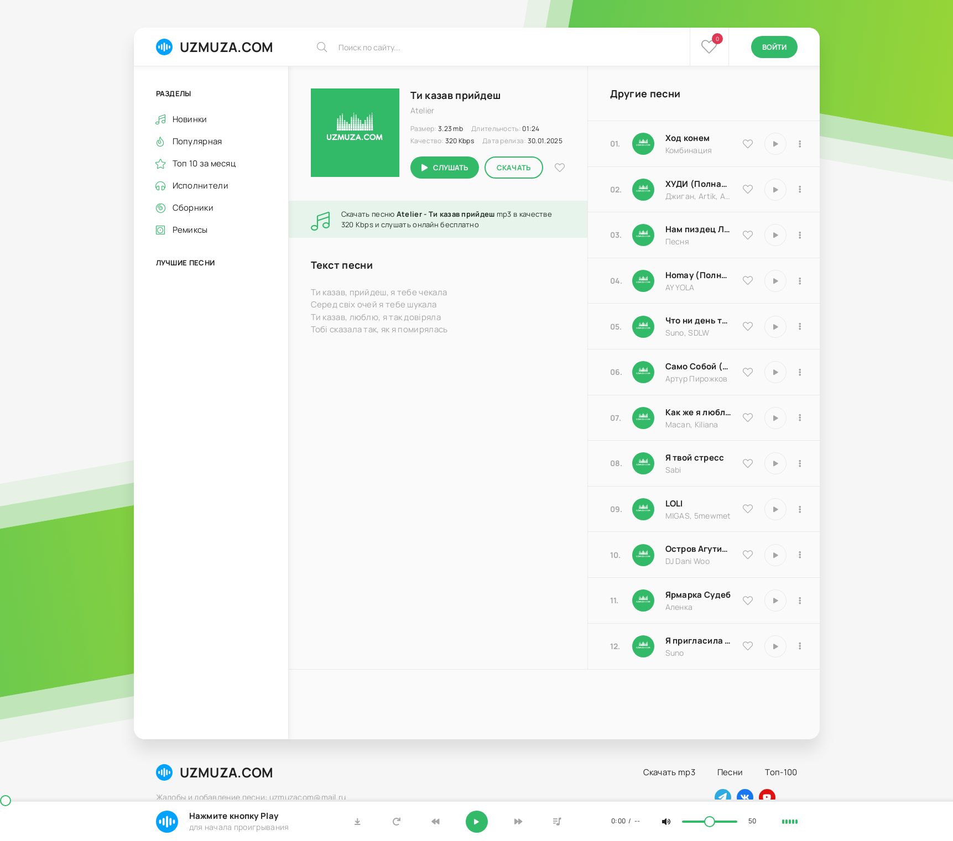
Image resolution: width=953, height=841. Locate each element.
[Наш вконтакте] (745, 797)
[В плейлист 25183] (800, 600)
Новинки (190, 119)
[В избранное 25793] (748, 326)
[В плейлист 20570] (800, 509)
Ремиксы (190, 230)
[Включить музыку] (477, 822)
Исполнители (200, 185)
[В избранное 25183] (748, 600)
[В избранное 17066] (748, 645)
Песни (730, 772)
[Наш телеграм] (723, 797)
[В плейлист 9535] (800, 143)
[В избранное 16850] (748, 463)
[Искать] (322, 47)
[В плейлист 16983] (800, 281)
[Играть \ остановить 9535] (775, 144)
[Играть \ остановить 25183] (775, 600)
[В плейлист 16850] (800, 463)
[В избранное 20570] (748, 508)
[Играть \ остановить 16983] (775, 281)
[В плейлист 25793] (800, 326)
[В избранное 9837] (748, 189)
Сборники (193, 207)
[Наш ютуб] (767, 797)
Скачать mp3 (669, 772)
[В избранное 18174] (748, 235)
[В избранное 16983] (748, 280)
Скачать (514, 168)
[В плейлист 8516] (800, 555)
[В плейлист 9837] (800, 189)
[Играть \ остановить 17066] (775, 646)
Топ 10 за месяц (204, 163)
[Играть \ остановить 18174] (775, 235)
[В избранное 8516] (748, 554)
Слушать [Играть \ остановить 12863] (450, 168)
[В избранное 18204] (748, 372)
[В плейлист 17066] (800, 646)
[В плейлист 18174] (800, 235)
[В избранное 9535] (748, 143)
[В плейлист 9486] (800, 418)
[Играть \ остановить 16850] (775, 463)
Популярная (197, 141)
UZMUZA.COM (215, 47)
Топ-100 (781, 772)
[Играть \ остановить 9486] (775, 418)
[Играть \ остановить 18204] (775, 372)
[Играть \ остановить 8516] (775, 555)
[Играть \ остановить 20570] (775, 509)
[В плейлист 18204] (800, 372)
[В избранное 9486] (748, 417)
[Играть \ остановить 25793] (775, 327)
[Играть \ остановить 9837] (775, 190)
